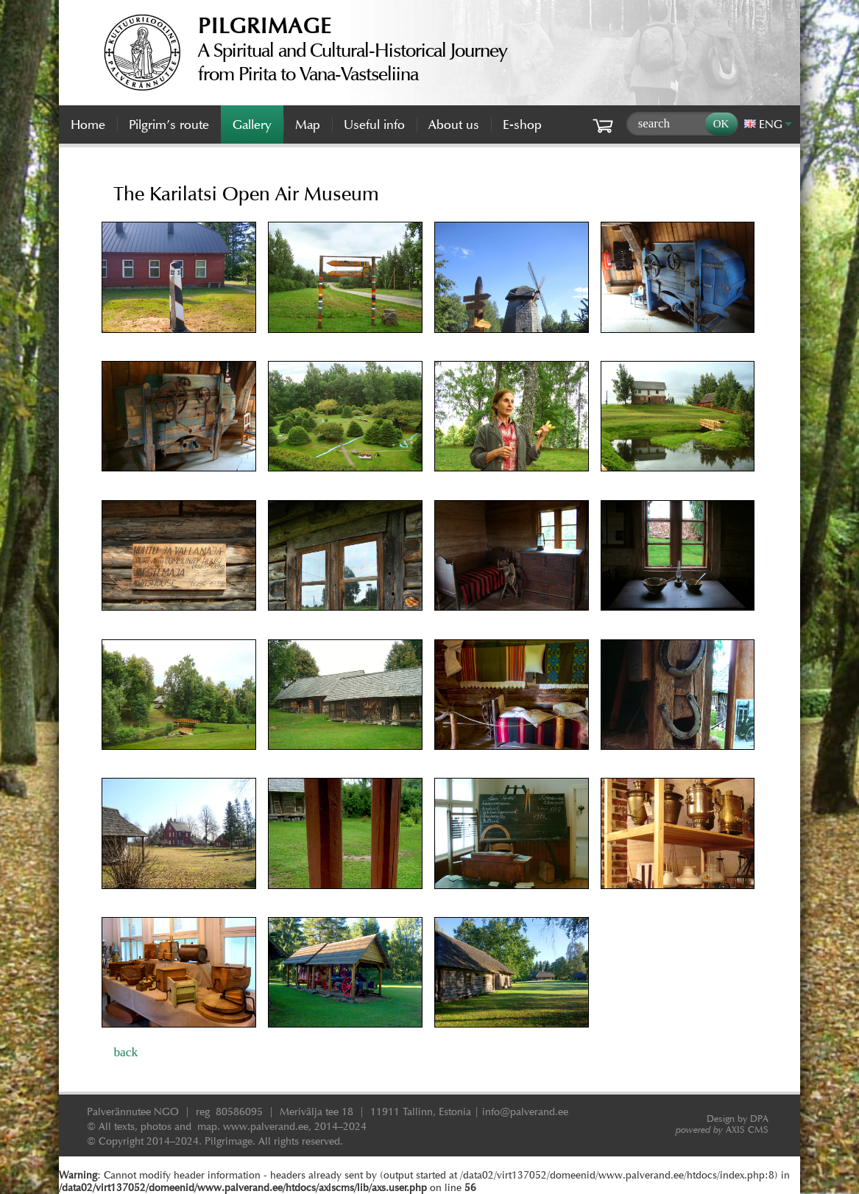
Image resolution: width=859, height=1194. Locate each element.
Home (88, 124)
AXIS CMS (722, 1129)
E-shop (522, 124)
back (125, 1051)
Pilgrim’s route (169, 124)
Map (307, 124)
